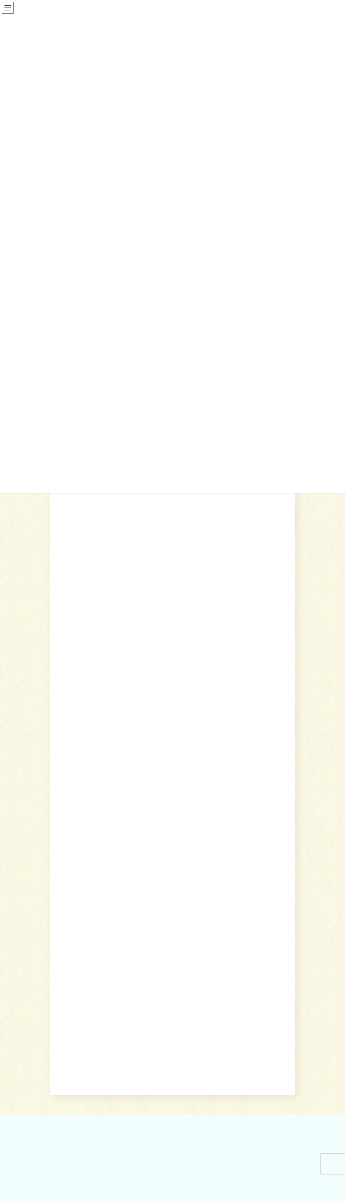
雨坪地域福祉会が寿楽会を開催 (101, 553)
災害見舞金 (69, 955)
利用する (184, 834)
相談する (158, 834)
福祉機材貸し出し (203, 918)
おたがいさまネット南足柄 (211, 943)
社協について (239, 834)
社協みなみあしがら (78, 1083)
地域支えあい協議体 (78, 1019)
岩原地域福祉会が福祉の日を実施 (104, 582)
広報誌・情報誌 (276, 834)
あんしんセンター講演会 (82, 1006)
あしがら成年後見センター (84, 918)
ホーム (135, 834)
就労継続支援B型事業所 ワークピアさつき (226, 906)
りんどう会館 (199, 967)
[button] (263, 607)
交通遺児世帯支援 (76, 943)
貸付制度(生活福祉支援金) (83, 881)
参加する (209, 834)
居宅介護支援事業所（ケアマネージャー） (226, 893)
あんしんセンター (76, 906)
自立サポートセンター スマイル (91, 931)
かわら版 (67, 1096)
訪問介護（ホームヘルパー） (214, 881)
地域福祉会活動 (74, 1031)
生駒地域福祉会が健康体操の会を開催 (110, 523)
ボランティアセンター (80, 994)
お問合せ (66, 1110)
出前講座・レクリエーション (214, 955)
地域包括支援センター (80, 893)
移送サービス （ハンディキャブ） (218, 931)
